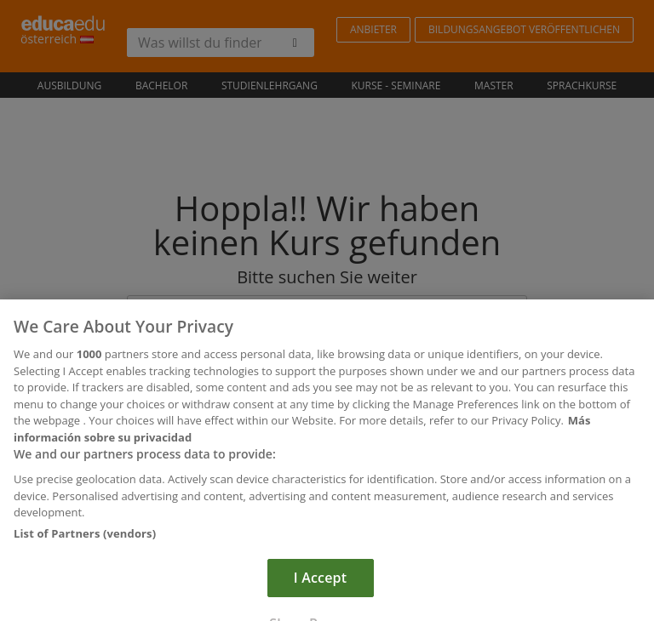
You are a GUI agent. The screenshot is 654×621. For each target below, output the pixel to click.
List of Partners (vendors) (85, 544)
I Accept (320, 588)
